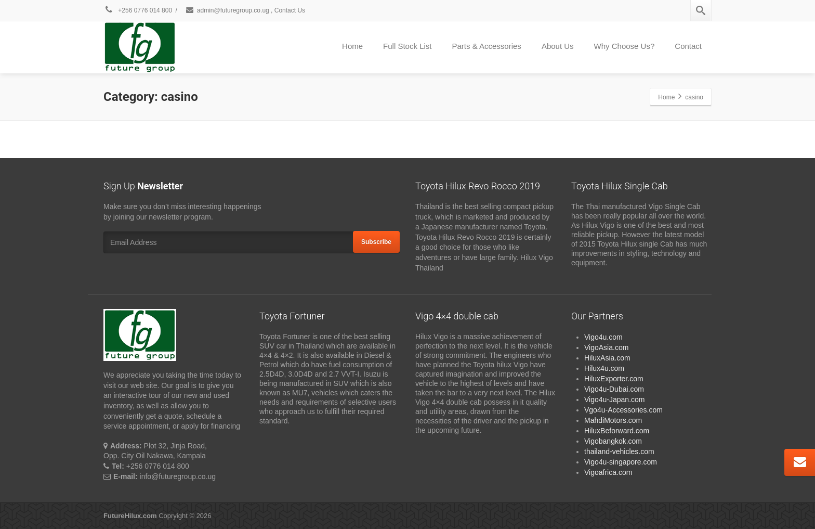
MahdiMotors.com (613, 420)
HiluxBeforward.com (616, 431)
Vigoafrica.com (608, 472)
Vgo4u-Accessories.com (623, 410)
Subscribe (376, 242)
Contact (688, 46)
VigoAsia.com (606, 347)
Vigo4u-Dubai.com (614, 389)
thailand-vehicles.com (620, 451)
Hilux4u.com (604, 368)
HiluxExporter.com (613, 379)
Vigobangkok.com (613, 441)
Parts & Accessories (486, 46)
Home (352, 46)
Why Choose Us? (624, 46)
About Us (558, 46)
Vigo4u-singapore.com (620, 462)
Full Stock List (407, 46)
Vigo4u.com (603, 337)
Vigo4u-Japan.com (614, 399)
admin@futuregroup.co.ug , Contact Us (245, 10)
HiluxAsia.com (607, 358)
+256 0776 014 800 (137, 10)
